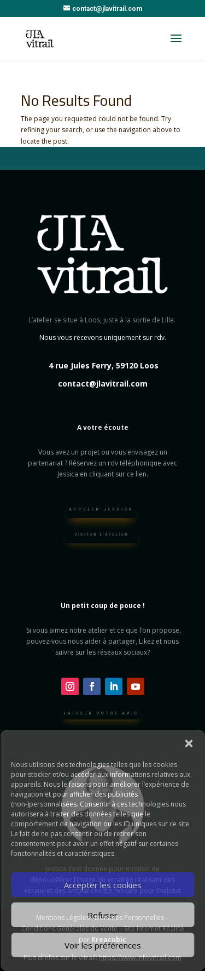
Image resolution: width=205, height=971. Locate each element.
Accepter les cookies (103, 884)
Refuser (102, 915)
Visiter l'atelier (101, 536)
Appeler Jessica (101, 511)
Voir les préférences (103, 945)
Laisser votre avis (101, 715)
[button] (188, 743)
